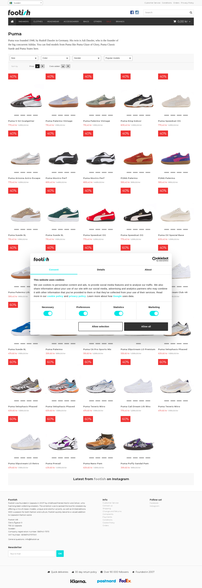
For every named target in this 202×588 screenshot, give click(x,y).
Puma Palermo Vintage (59, 121)
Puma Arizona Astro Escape (24, 178)
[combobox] (25, 3)
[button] (24, 58)
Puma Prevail (53, 463)
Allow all (146, 326)
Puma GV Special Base (171, 235)
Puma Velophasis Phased (172, 349)
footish (100, 479)
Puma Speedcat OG (169, 121)
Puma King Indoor (131, 121)
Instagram (154, 506)
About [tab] (148, 269)
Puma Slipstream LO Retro (23, 463)
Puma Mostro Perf (56, 178)
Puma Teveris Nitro (94, 406)
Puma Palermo (54, 349)
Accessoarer (71, 21)
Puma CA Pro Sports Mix (97, 349)
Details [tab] (101, 269)
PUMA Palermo (129, 178)
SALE (108, 21)
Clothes (37, 21)
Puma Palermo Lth (19, 292)
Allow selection (100, 326)
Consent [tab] (54, 269)
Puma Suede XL (17, 235)
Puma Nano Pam (92, 463)
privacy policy (77, 296)
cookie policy (55, 296)
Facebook (154, 503)
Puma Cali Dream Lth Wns (136, 406)
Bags (86, 21)
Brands (120, 21)
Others (98, 21)
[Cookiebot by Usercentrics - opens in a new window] (154, 259)
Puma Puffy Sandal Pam (135, 463)
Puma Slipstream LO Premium (138, 349)
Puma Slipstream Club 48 (173, 292)
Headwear (53, 21)
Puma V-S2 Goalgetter (21, 121)
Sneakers (23, 21)
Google (117, 296)
